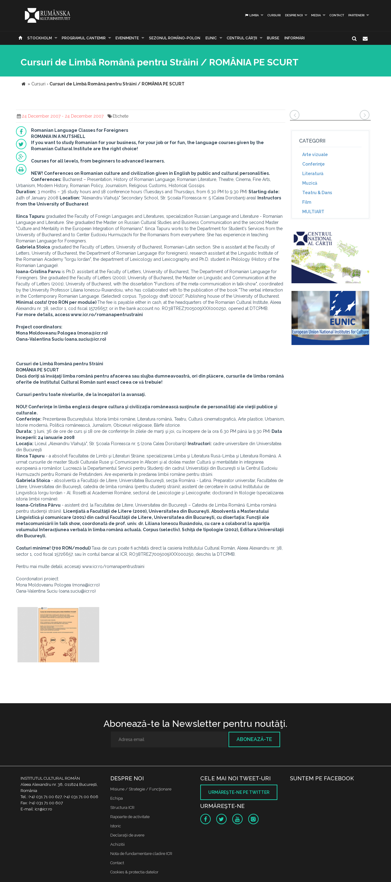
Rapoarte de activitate (130, 816)
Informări (294, 38)
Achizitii (117, 844)
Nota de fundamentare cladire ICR (141, 853)
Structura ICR (122, 807)
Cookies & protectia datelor (134, 872)
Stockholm (39, 38)
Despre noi (294, 15)
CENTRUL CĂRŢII (242, 38)
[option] (58, 635)
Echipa (116, 798)
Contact (336, 15)
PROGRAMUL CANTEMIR (84, 38)
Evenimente (127, 38)
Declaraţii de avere (127, 835)
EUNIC (211, 38)
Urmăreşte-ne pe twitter (238, 792)
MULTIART (313, 211)
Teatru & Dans (317, 192)
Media (316, 15)
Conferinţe (313, 164)
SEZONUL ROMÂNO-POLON (174, 38)
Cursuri (274, 15)
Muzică (309, 183)
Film (306, 202)
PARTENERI (356, 15)
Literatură (312, 173)
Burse (273, 38)
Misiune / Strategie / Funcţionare (140, 789)
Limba (251, 15)
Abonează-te (254, 739)
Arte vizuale (315, 154)
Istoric (115, 826)
